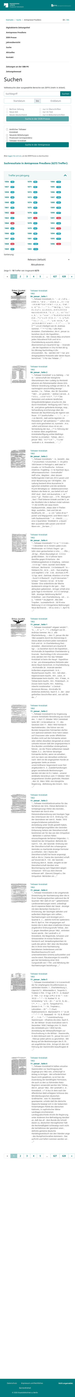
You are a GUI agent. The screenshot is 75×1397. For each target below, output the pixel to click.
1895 (52, 238)
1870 (29, 181)
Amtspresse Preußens (16, 32)
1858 (7, 192)
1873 (29, 197)
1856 (7, 181)
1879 (29, 228)
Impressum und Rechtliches (32, 1383)
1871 (29, 187)
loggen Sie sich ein (14, 156)
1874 (29, 202)
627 (55, 276)
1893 (52, 228)
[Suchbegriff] (32, 93)
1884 (52, 181)
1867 (7, 238)
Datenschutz (12, 1383)
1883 (29, 249)
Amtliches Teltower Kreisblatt (17, 130)
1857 (7, 187)
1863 (7, 218)
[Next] (71, 276)
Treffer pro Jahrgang (18, 175)
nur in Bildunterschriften (54, 115)
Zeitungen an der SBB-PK (17, 66)
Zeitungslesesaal (13, 71)
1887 (52, 197)
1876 (29, 212)
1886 (52, 192)
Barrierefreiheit (25, 1388)
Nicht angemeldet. (65, 1383)
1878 (29, 223)
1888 (52, 202)
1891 (52, 218)
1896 (52, 244)
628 (64, 276)
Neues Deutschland (18, 115)
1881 (29, 238)
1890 (52, 212)
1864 (7, 223)
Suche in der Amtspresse (37, 144)
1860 (7, 202)
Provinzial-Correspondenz (20, 138)
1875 (29, 207)
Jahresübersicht (13, 42)
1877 (29, 218)
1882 (29, 244)
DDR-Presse (11, 37)
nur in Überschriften (52, 109)
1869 (7, 249)
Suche (18, 20)
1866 (7, 233)
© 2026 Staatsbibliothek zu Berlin (25, 1392)
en (68, 20)
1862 (7, 212)
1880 (29, 233)
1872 (29, 192)
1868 (7, 244)
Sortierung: (9, 254)
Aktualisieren (37, 264)
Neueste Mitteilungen (19, 135)
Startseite (9, 20)
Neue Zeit (13, 112)
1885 (52, 187)
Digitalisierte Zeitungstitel (18, 27)
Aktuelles (10, 52)
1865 (7, 228)
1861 (7, 207)
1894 (52, 233)
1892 (52, 223)
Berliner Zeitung (16, 109)
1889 (52, 207)
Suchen (65, 93)
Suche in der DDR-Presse (37, 118)
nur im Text (48, 112)
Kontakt (9, 57)
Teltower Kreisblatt (17, 140)
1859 (7, 197)
